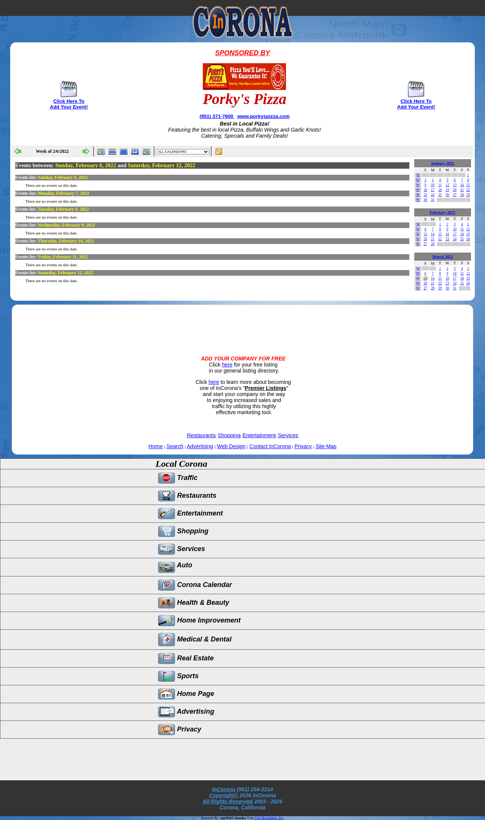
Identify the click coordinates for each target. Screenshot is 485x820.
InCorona (223, 789)
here (227, 365)
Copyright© (223, 795)
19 (447, 190)
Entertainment (258, 435)
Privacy (303, 446)
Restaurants (201, 435)
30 (425, 200)
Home (156, 446)
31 (432, 200)
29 (468, 195)
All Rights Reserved (228, 801)
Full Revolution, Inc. (269, 818)
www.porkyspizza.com (263, 116)
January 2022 (442, 163)
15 (468, 185)
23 (425, 195)
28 (462, 195)
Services (288, 435)
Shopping (229, 435)
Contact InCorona (270, 446)
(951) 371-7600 (217, 116)
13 (454, 185)
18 (439, 190)
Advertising (200, 446)
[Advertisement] (242, 324)
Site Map (326, 446)
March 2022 (442, 257)
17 (432, 190)
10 (432, 185)
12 (447, 185)
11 (440, 185)
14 (462, 185)
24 (432, 195)
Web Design (231, 446)
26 (447, 195)
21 (462, 190)
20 (454, 190)
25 (439, 195)
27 (454, 195)
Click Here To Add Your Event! (69, 104)
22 (468, 190)
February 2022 (442, 212)
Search (174, 446)
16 (425, 190)
